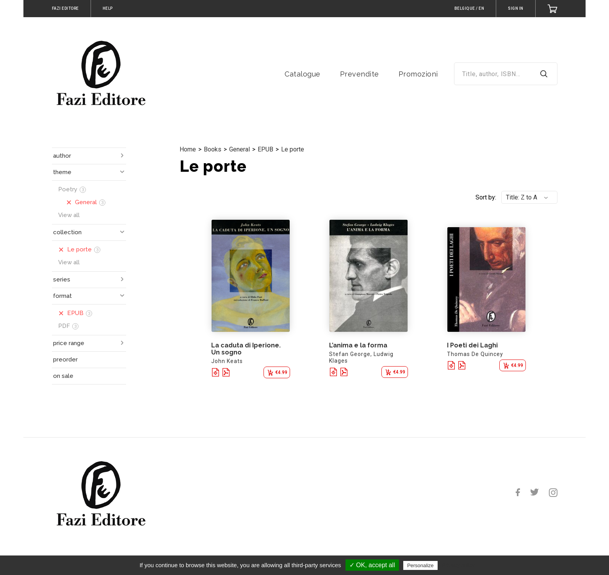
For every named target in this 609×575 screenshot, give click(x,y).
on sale (63, 375)
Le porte (292, 149)
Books (212, 149)
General (239, 149)
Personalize (420, 565)
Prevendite (359, 74)
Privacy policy (458, 565)
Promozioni (418, 74)
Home (188, 149)
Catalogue (303, 74)
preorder (65, 359)
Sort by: (485, 197)
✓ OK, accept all (372, 565)
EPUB (265, 149)
